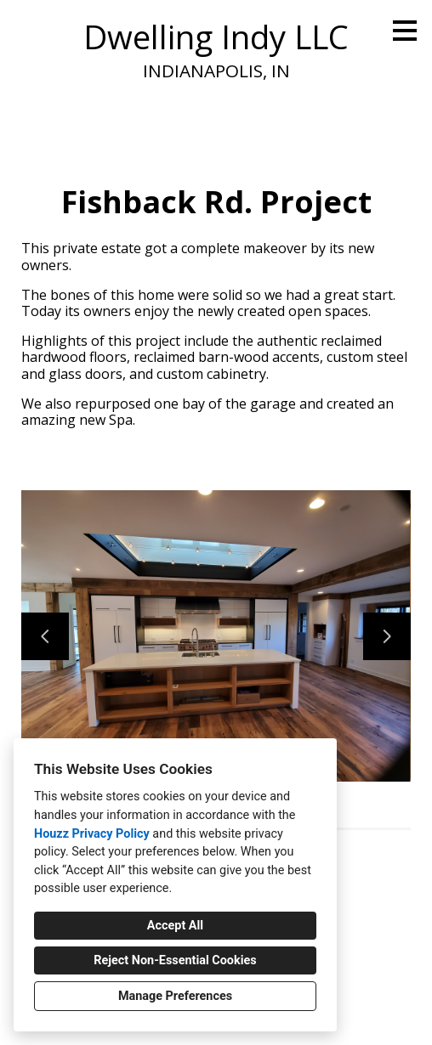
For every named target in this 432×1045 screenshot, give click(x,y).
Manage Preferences (175, 996)
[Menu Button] (405, 31)
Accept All (175, 925)
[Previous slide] (45, 636)
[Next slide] (387, 636)
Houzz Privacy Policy (92, 834)
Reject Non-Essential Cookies (175, 960)
